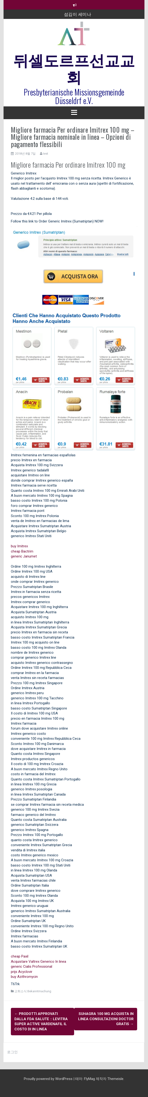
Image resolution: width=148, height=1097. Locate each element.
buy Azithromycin (24, 977)
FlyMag (89, 1079)
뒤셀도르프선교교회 (74, 67)
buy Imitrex (19, 546)
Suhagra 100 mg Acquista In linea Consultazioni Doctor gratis (106, 1019)
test (45, 153)
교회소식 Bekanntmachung (32, 991)
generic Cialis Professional (31, 966)
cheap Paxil (19, 956)
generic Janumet (24, 556)
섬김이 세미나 (77, 14)
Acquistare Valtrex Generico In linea (38, 961)
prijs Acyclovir (21, 972)
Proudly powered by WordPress (48, 1079)
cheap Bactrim (22, 551)
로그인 (12, 1052)
